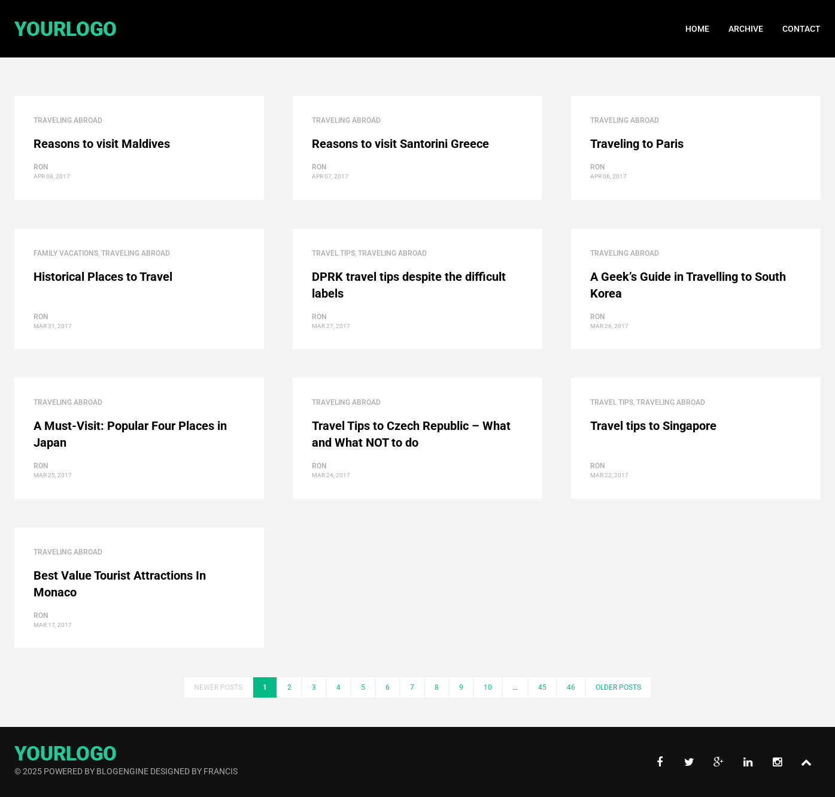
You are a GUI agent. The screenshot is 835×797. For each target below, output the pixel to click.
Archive (745, 29)
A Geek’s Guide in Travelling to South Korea (688, 285)
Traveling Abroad (68, 120)
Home (697, 29)
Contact (801, 29)
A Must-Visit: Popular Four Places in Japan (130, 434)
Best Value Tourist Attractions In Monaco (120, 583)
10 (488, 687)
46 (571, 687)
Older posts (618, 687)
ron (41, 167)
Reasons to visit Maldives (102, 144)
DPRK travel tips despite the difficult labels (409, 285)
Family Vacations (66, 253)
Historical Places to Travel (103, 276)
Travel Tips (333, 253)
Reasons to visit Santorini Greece (400, 144)
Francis (221, 771)
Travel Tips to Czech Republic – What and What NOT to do (411, 434)
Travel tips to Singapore (653, 426)
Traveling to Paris (637, 144)
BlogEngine (122, 771)
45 (542, 687)
